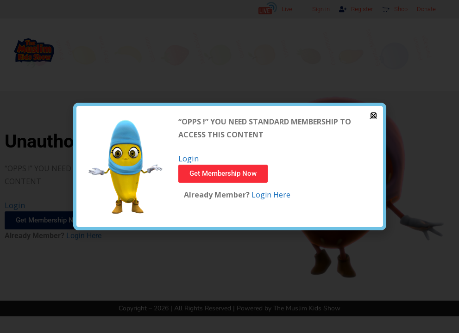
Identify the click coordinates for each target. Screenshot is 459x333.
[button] (373, 115)
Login (188, 158)
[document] (229, 166)
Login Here (270, 195)
